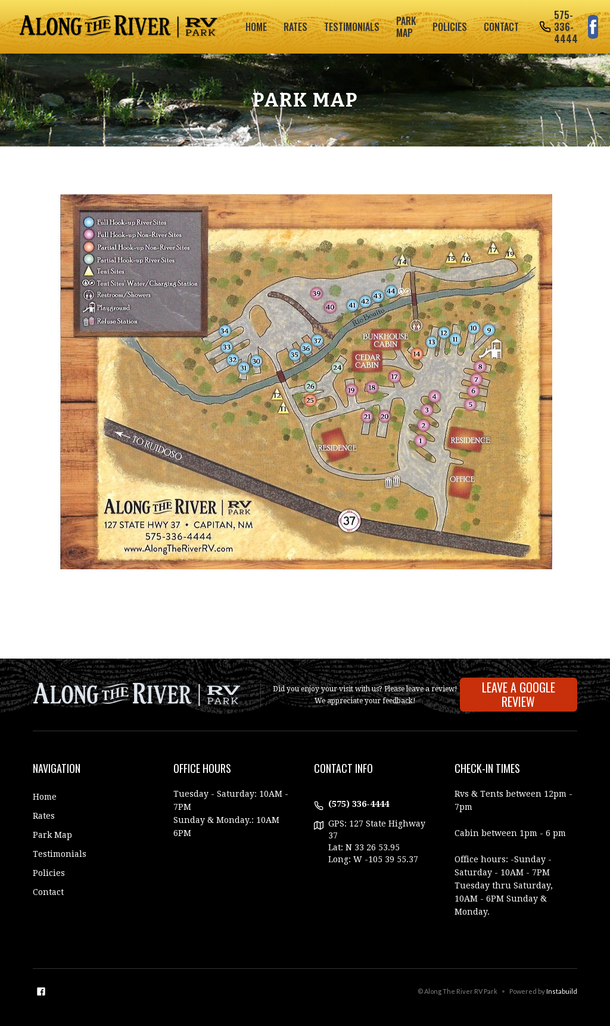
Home (256, 27)
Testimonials (59, 854)
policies (449, 27)
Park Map (52, 835)
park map (406, 27)
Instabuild (561, 991)
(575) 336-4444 (358, 804)
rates (295, 27)
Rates (44, 816)
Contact (501, 27)
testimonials (351, 27)
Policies (49, 873)
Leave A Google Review (518, 694)
